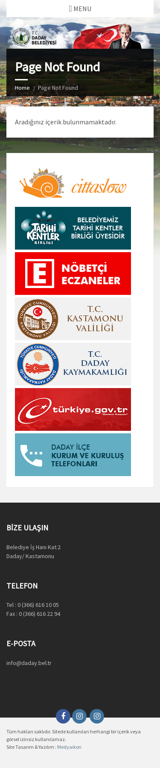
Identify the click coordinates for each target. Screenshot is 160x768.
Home (22, 87)
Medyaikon (69, 747)
